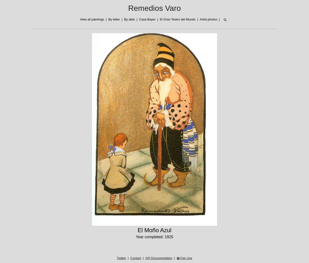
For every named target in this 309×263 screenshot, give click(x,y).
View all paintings (92, 19)
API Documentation (158, 258)
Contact (135, 258)
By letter (114, 19)
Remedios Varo (154, 8)
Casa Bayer (147, 19)
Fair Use (184, 258)
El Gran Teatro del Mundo (178, 19)
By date (129, 19)
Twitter (121, 258)
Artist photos (208, 19)
